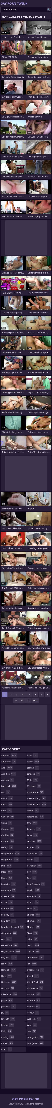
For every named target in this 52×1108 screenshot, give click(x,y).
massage (34, 786)
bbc (5, 792)
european (8, 890)
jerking (7, 1025)
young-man (35, 1037)
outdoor (34, 841)
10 (22, 700)
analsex (7, 780)
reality (33, 890)
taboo (32, 939)
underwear (35, 988)
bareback (9, 786)
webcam (34, 1019)
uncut (33, 976)
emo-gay (8, 884)
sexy (32, 908)
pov (32, 872)
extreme (8, 896)
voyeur (33, 1013)
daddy (7, 847)
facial (7, 902)
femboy (7, 915)
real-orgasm (36, 884)
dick (6, 866)
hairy (7, 964)
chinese (7, 829)
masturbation (37, 804)
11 (28, 700)
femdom (8, 921)
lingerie (33, 774)
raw (31, 878)
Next (35, 700)
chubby (7, 835)
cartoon (7, 817)
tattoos (33, 951)
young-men (35, 1043)
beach (6, 804)
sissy (32, 933)
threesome (35, 957)
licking (33, 768)
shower (33, 927)
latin (32, 755)
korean (7, 1043)
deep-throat (10, 853)
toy (32, 964)
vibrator (33, 1000)
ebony (6, 878)
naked (33, 810)
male (32, 780)
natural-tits (35, 817)
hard (6, 976)
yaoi (31, 1031)
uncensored (35, 970)
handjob (8, 970)
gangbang (9, 933)
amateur (9, 755)
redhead (34, 896)
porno (33, 859)
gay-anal (9, 957)
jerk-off (8, 1019)
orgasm (34, 829)
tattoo (33, 945)
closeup (7, 841)
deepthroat (10, 859)
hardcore (9, 982)
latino (33, 761)
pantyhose (35, 853)
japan (7, 1000)
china (6, 823)
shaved (33, 915)
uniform (33, 994)
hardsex (7, 988)
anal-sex (8, 774)
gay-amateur (10, 951)
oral (32, 823)
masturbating (36, 798)
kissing (7, 1037)
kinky (6, 1031)
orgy (32, 835)
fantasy (7, 908)
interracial (9, 994)
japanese (8, 1006)
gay (6, 939)
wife (32, 1025)
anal (7, 768)
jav (5, 1013)
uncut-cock (35, 982)
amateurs (8, 761)
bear (6, 810)
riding (33, 902)
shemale (34, 921)
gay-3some (9, 945)
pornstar (34, 866)
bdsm (7, 798)
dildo (6, 872)
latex (6, 1049)
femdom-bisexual (12, 927)
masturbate (35, 792)
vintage (33, 1006)
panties (33, 847)
